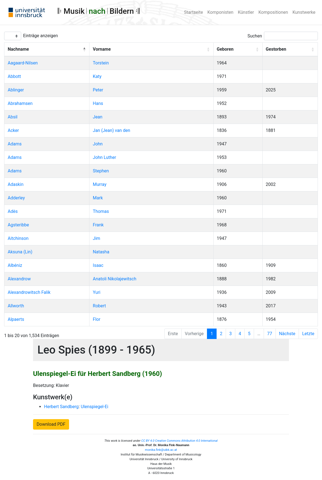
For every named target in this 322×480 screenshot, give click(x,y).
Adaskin (15, 184)
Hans (98, 103)
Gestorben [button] (276, 49)
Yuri (96, 292)
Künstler (246, 12)
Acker (13, 130)
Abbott (14, 76)
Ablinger (16, 90)
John (98, 144)
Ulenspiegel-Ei (94, 406)
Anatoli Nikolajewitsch (114, 278)
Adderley (16, 197)
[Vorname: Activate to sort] (151, 49)
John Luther (104, 157)
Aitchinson (18, 238)
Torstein (101, 63)
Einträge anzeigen (40, 35)
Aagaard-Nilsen (23, 63)
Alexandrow (19, 278)
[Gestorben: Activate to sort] (290, 49)
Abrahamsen (20, 103)
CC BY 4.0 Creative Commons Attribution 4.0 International (179, 441)
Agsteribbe (18, 224)
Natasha (101, 251)
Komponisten (221, 12)
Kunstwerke (304, 12)
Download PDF (51, 424)
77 (269, 333)
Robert (99, 305)
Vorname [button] (102, 49)
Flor (96, 319)
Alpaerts (16, 319)
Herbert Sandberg (61, 406)
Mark (98, 197)
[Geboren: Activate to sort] (237, 49)
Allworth (16, 305)
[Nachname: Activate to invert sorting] (46, 49)
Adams (14, 144)
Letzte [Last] (308, 333)
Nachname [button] (18, 49)
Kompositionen (273, 12)
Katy (97, 76)
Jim (96, 238)
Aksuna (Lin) (20, 251)
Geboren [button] (225, 49)
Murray (99, 184)
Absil (12, 117)
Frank (98, 224)
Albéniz (15, 265)
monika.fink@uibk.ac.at (161, 450)
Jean (97, 117)
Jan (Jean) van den (111, 130)
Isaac (98, 265)
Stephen (101, 170)
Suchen (254, 36)
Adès (13, 211)
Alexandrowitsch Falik (29, 292)
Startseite (193, 12)
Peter (98, 90)
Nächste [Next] (287, 333)
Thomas (101, 211)
